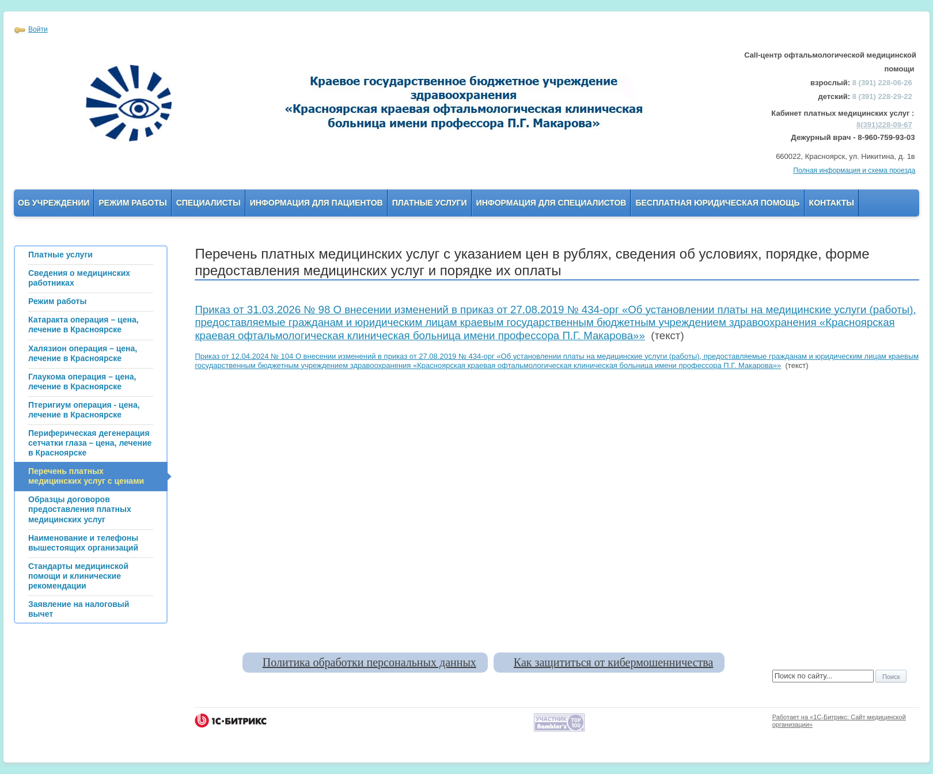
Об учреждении (53, 202)
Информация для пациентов (316, 202)
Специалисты (208, 202)
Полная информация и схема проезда (854, 170)
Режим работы (132, 202)
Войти (38, 29)
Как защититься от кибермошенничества (613, 662)
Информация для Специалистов (551, 202)
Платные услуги (429, 202)
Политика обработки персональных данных (369, 662)
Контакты (831, 202)
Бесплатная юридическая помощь (717, 202)
